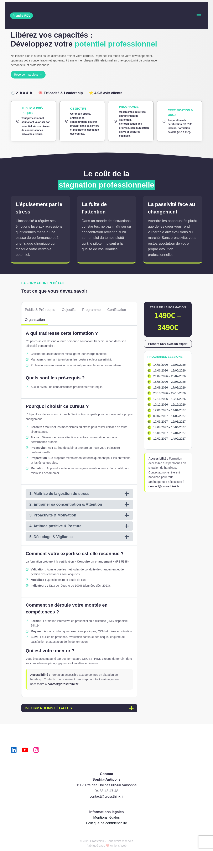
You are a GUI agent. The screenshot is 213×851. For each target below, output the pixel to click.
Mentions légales (106, 817)
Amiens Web (118, 845)
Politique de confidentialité (106, 823)
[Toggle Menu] (198, 15)
